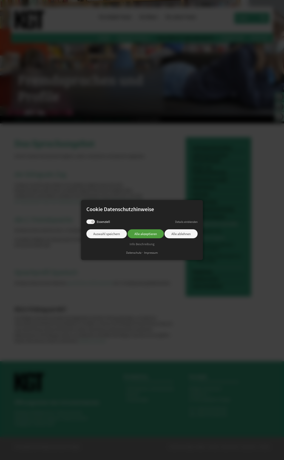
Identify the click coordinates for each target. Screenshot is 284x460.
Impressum (151, 253)
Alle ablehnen (181, 234)
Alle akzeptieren (145, 234)
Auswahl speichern (106, 234)
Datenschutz (134, 253)
